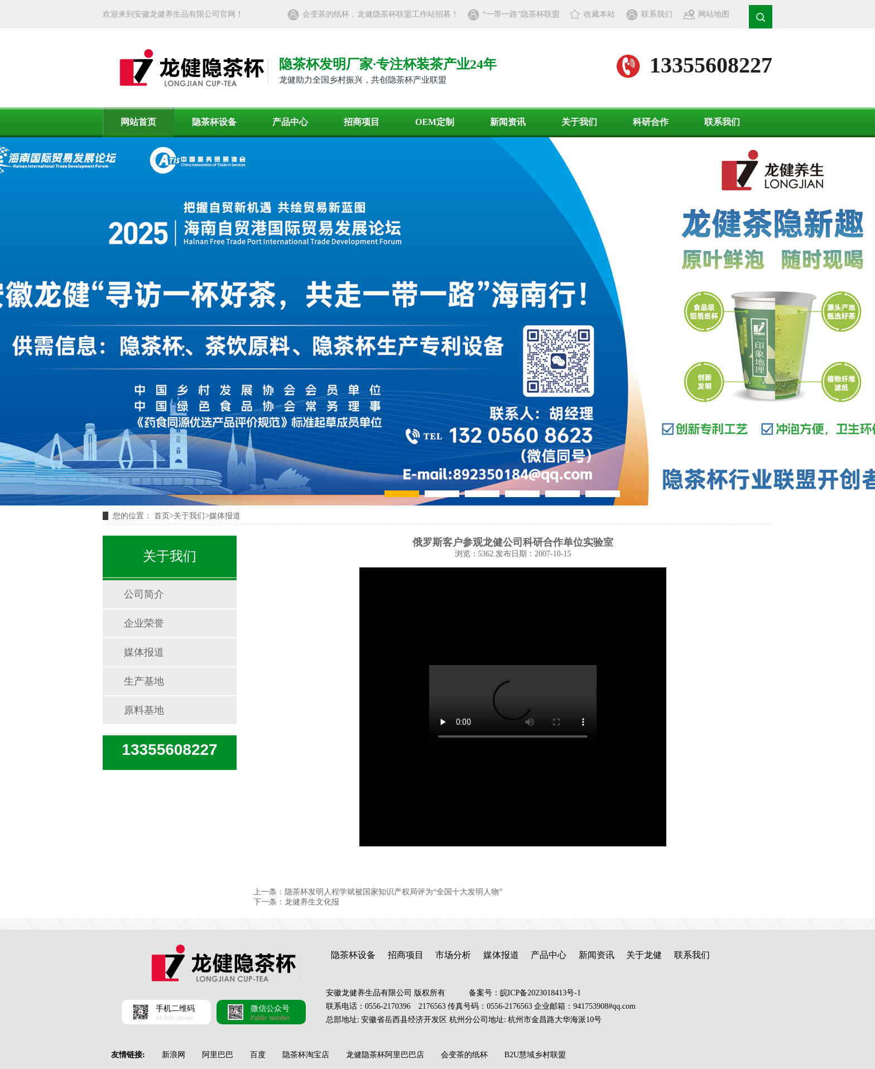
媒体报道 (225, 516)
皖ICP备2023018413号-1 (540, 993)
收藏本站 (599, 14)
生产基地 (144, 681)
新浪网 (173, 1055)
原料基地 (144, 710)
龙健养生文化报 (312, 902)
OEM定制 (434, 122)
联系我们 (656, 14)
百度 (258, 1055)
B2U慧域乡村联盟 (535, 1055)
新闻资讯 (508, 122)
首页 (162, 516)
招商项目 (361, 122)
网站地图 (713, 14)
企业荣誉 (144, 623)
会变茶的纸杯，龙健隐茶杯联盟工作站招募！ (380, 14)
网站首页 (138, 122)
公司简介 (144, 594)
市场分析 (453, 955)
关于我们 (579, 122)
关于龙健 (644, 955)
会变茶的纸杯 (464, 1055)
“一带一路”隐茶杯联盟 (521, 14)
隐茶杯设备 (214, 122)
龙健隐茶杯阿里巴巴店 (385, 1055)
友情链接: (128, 1055)
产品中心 (290, 122)
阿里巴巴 (217, 1055)
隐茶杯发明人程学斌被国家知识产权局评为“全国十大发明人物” (393, 892)
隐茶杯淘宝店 (305, 1055)
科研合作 (651, 122)
